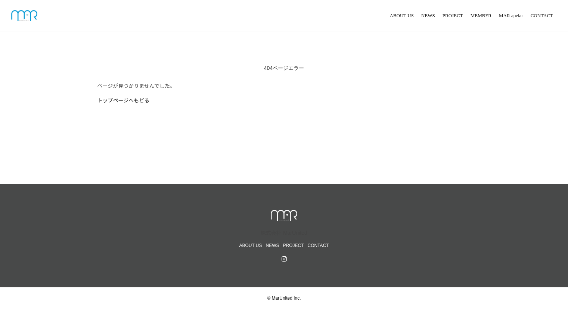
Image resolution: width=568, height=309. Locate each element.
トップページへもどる (123, 100)
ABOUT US (402, 15)
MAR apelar (511, 15)
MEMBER (481, 15)
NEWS (428, 15)
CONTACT (542, 15)
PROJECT (453, 15)
